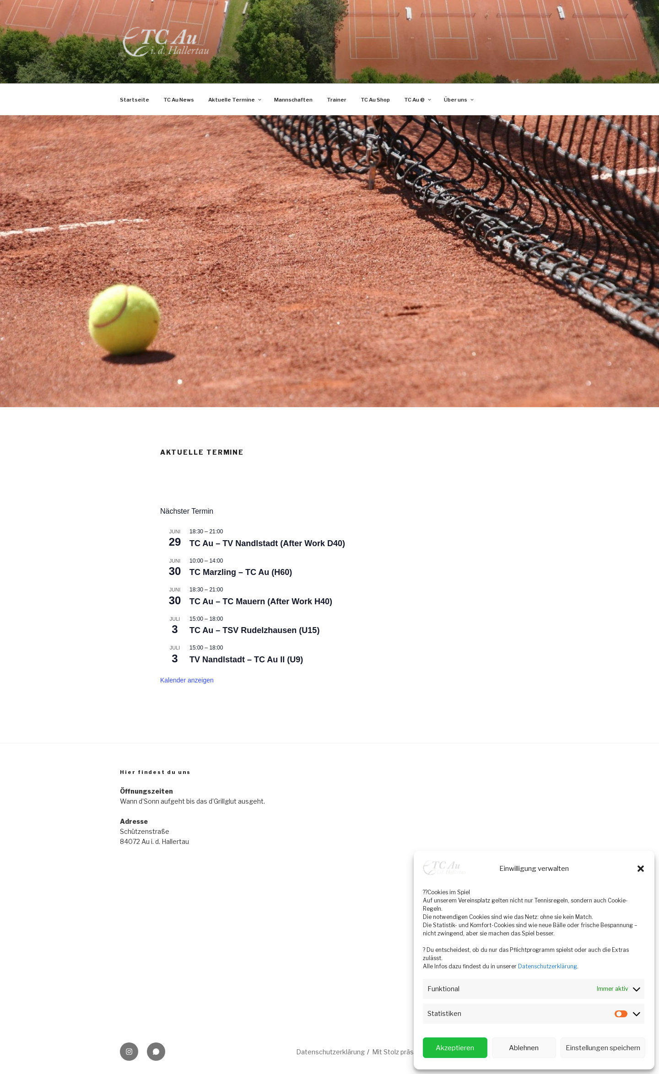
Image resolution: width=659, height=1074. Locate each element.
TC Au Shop (375, 100)
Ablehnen (524, 1048)
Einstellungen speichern (603, 1048)
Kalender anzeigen (187, 680)
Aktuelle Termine (235, 100)
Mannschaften (293, 100)
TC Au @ (418, 100)
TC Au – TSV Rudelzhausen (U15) (254, 630)
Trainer (336, 100)
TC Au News (178, 100)
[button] (640, 868)
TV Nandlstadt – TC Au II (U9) (246, 659)
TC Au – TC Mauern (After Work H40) (260, 601)
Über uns (459, 100)
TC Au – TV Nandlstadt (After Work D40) (267, 543)
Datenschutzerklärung (547, 966)
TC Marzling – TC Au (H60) (240, 572)
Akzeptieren (455, 1048)
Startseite (134, 100)
